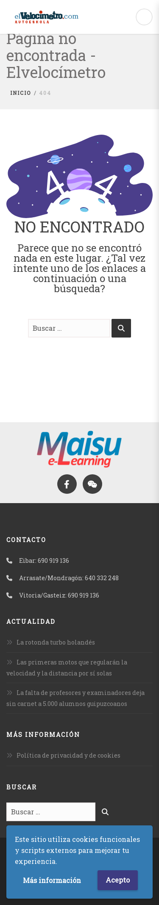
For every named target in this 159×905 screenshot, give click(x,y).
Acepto (118, 879)
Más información (52, 880)
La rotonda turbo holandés (56, 642)
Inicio (20, 92)
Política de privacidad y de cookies (68, 755)
